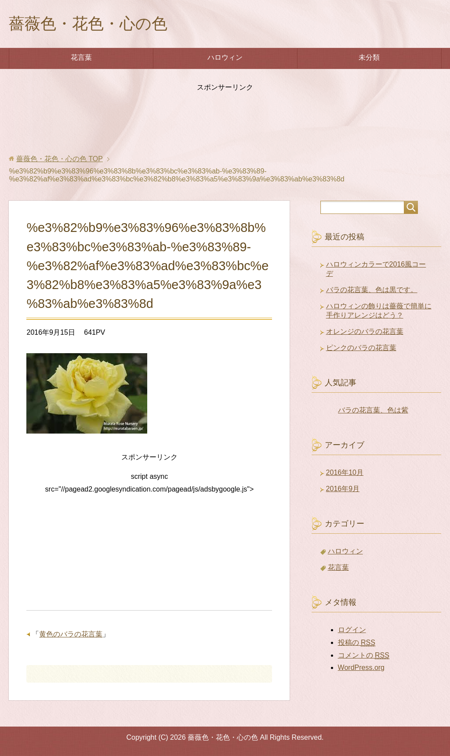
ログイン (352, 629)
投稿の (356, 643)
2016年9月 (343, 488)
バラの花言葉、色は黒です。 (371, 289)
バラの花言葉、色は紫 (373, 410)
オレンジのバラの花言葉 (364, 331)
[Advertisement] (225, 119)
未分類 (369, 57)
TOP (59, 159)
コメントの (363, 655)
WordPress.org (361, 667)
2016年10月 (344, 472)
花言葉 (81, 57)
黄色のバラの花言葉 (70, 634)
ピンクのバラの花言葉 (361, 347)
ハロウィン (225, 57)
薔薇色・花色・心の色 (88, 23)
